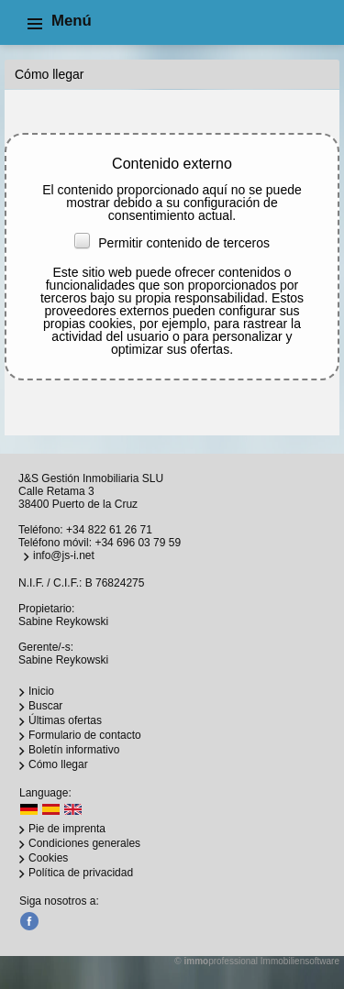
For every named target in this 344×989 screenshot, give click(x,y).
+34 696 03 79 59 (137, 542)
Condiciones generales (84, 843)
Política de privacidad (80, 872)
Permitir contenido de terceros (172, 243)
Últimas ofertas (65, 720)
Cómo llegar (58, 764)
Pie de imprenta (66, 828)
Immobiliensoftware (300, 961)
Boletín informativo (73, 749)
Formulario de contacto (84, 735)
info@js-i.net (63, 555)
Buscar (45, 705)
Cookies (48, 858)
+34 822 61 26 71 (109, 529)
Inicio (41, 691)
